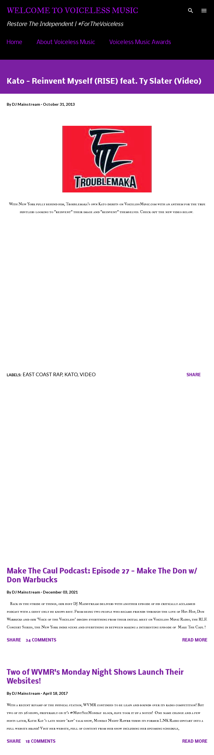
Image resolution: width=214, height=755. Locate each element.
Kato (70, 374)
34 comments (41, 640)
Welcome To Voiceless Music (72, 10)
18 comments (40, 741)
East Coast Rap (42, 374)
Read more (194, 640)
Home (14, 42)
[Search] (190, 10)
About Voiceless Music (66, 42)
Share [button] (193, 375)
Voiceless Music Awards (140, 42)
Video (88, 374)
